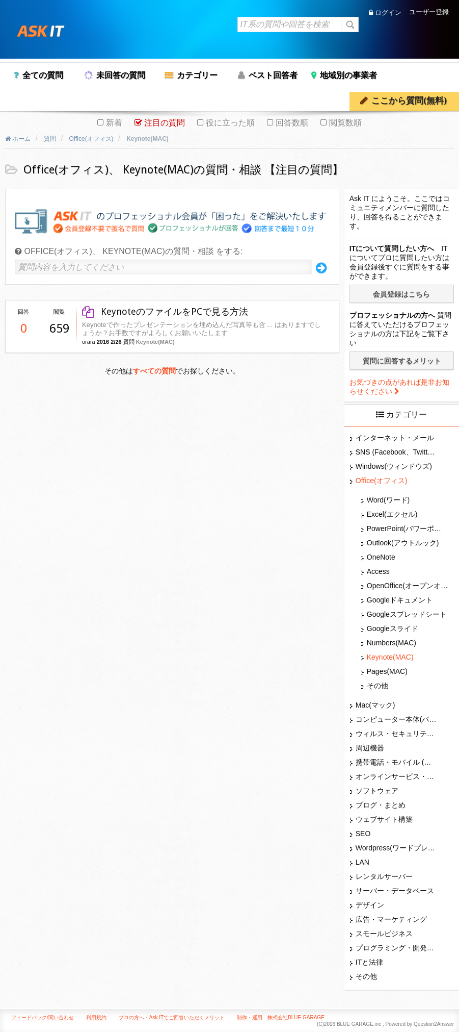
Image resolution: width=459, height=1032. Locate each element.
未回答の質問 (120, 75)
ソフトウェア (377, 791)
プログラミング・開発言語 (396, 948)
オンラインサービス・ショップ (396, 776)
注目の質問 (164, 123)
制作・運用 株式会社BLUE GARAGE (281, 1017)
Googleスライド (392, 628)
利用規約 (96, 1017)
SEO (363, 833)
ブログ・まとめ (381, 805)
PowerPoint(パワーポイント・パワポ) (407, 528)
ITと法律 (369, 962)
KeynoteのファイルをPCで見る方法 (165, 311)
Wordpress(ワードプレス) (396, 848)
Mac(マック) (375, 705)
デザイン (370, 905)
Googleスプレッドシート (407, 614)
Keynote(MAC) (155, 342)
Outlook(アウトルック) (403, 543)
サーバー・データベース (395, 891)
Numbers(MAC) (391, 643)
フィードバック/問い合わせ (42, 1017)
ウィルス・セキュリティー (396, 733)
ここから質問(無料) (409, 101)
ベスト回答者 (273, 75)
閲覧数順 (345, 123)
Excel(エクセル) (392, 514)
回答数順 (292, 123)
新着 (114, 123)
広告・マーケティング (391, 919)
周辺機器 (370, 748)
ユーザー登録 (429, 12)
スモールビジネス (384, 933)
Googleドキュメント (400, 600)
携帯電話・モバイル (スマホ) (396, 762)
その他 (377, 686)
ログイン (385, 12)
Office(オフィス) (382, 480)
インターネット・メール (395, 438)
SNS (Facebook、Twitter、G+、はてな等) (396, 452)
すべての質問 (154, 371)
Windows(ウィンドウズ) (394, 466)
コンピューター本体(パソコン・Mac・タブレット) (396, 719)
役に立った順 (230, 123)
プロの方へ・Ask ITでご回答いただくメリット (172, 1017)
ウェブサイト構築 (384, 819)
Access (378, 571)
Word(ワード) (388, 500)
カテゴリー (197, 75)
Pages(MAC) (387, 671)
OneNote (381, 557)
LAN (362, 862)
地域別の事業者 (348, 75)
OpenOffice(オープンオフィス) (407, 586)
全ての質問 (42, 75)
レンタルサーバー (384, 876)
